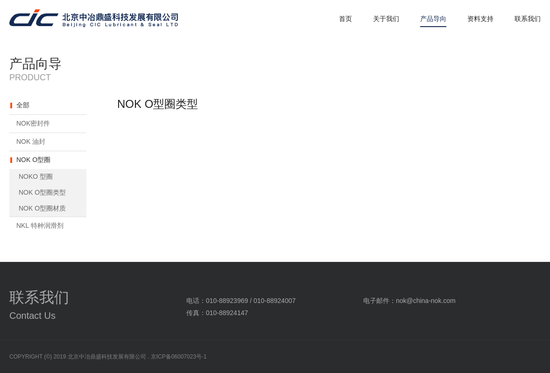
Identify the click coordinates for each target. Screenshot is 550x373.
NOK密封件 (33, 123)
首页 (345, 18)
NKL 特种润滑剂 (39, 225)
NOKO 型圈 (36, 176)
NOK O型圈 (33, 159)
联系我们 (528, 18)
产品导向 (433, 18)
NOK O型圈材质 (42, 208)
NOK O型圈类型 (42, 192)
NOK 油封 (30, 141)
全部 (22, 105)
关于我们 (386, 18)
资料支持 (480, 18)
